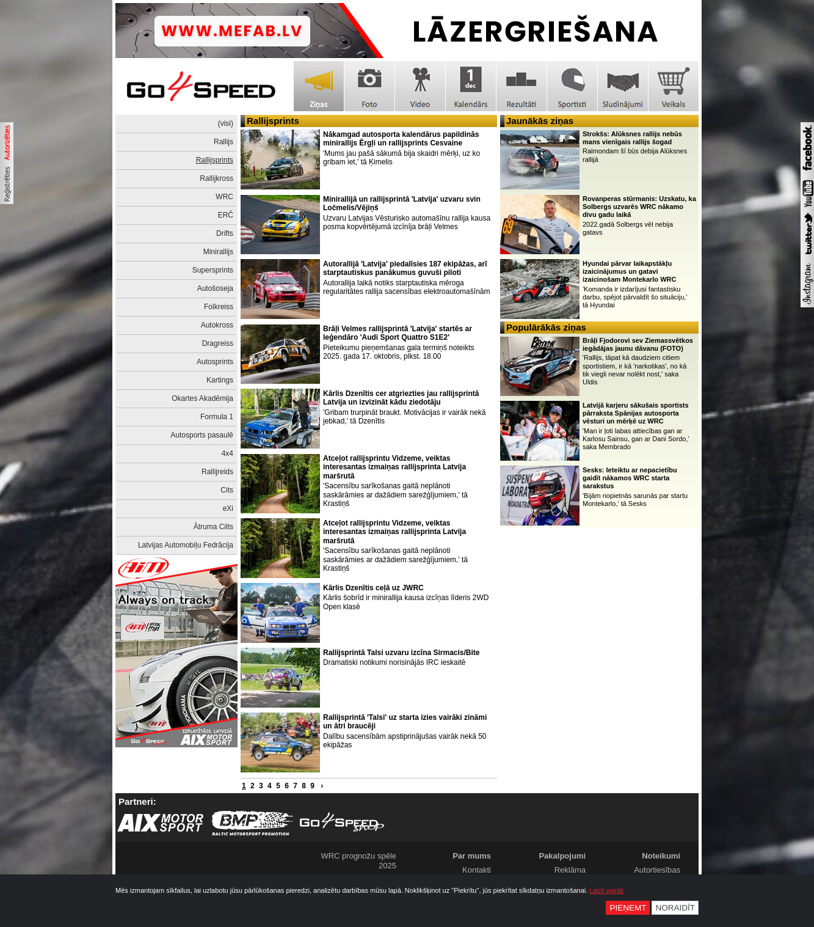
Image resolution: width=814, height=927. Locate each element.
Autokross (217, 325)
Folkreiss (218, 306)
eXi (228, 508)
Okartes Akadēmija (202, 398)
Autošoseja (215, 288)
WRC (224, 196)
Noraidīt (675, 907)
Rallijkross (216, 178)
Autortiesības (657, 869)
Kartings (219, 380)
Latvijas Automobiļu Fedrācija (185, 545)
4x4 (227, 453)
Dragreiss (217, 343)
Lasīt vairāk (606, 890)
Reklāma (570, 869)
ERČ (225, 215)
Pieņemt (627, 907)
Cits (226, 490)
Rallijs (223, 141)
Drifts (224, 233)
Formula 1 (216, 416)
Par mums (471, 855)
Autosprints (215, 361)
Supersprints (212, 270)
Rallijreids (217, 471)
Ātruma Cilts (213, 526)
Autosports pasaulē (201, 435)
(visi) (225, 123)
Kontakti (476, 869)
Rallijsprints (214, 160)
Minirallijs (218, 251)
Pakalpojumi (562, 855)
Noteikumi (661, 855)
